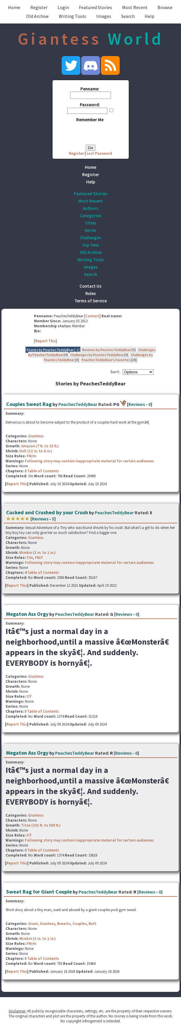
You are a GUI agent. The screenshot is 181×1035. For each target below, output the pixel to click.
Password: (90, 104)
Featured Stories (95, 7)
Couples (79, 923)
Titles (90, 223)
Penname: (89, 89)
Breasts (63, 923)
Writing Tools (72, 16)
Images (103, 16)
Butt (93, 923)
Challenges (90, 237)
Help (149, 16)
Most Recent (135, 7)
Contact (92, 315)
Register (39, 7)
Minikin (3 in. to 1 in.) (37, 552)
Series (90, 230)
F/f (29, 696)
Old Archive (37, 16)
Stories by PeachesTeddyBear (50, 350)
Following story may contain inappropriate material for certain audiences (89, 460)
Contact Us (90, 286)
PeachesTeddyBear (77, 404)
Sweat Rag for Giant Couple (39, 891)
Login (63, 7)
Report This (45, 340)
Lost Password (99, 153)
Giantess (35, 436)
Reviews (136, 404)
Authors (90, 208)
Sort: (115, 372)
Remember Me (90, 119)
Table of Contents (43, 470)
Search (128, 16)
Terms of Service (91, 301)
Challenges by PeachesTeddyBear (97, 355)
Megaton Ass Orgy (27, 614)
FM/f (39, 557)
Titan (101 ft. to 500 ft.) (41, 825)
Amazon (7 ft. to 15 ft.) (40, 446)
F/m (30, 557)
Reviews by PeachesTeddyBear (106, 350)
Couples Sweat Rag (29, 404)
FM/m (31, 456)
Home (14, 7)
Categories (90, 215)
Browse (165, 7)
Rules (90, 293)
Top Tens (90, 245)
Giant (33, 923)
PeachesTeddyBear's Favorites (106, 360)
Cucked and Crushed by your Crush (47, 512)
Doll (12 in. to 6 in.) (35, 451)
